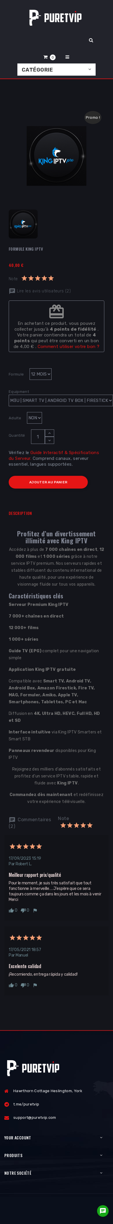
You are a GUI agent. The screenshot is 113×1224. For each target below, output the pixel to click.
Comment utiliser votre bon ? (69, 346)
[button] (49, 57)
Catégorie (37, 70)
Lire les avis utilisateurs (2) (40, 291)
